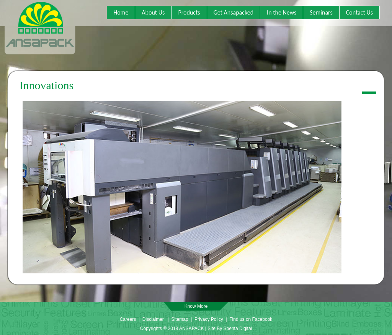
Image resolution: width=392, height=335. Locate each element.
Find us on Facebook (250, 319)
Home (120, 12)
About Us (153, 12)
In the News (281, 12)
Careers (128, 319)
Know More (196, 306)
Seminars (321, 12)
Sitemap (180, 319)
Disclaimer (153, 319)
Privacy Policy (209, 319)
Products (189, 12)
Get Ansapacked (234, 12)
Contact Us (359, 12)
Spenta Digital (238, 328)
